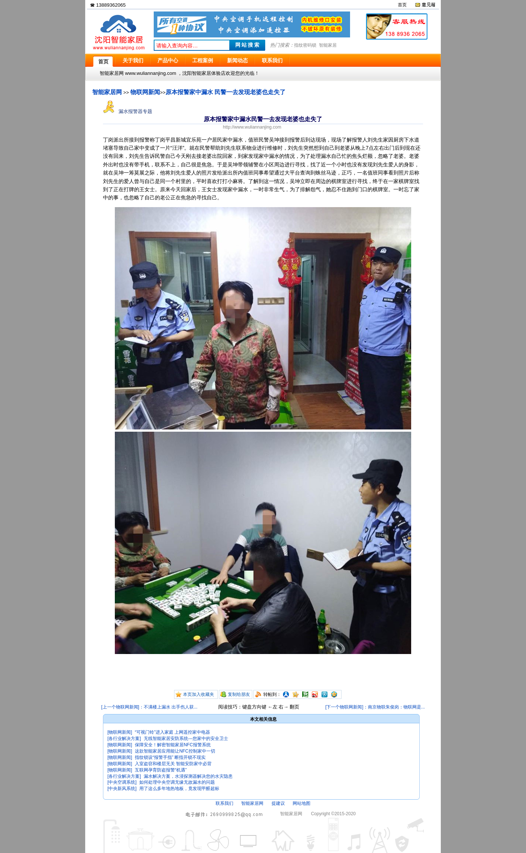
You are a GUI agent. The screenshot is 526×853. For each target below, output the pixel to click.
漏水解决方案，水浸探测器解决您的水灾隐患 (188, 776)
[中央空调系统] (122, 782)
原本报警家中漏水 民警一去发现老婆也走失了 (226, 92)
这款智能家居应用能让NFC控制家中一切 (175, 751)
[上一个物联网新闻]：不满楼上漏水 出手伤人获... (149, 707)
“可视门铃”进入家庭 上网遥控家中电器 (172, 732)
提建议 (278, 803)
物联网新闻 (145, 92)
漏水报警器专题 (127, 111)
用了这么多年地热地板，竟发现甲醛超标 (179, 788)
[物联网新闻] (119, 732)
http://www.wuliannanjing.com (252, 127)
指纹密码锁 (305, 45)
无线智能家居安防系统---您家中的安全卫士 (186, 738)
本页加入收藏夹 (198, 694)
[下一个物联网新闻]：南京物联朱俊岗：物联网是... (375, 707)
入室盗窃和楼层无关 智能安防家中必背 (173, 763)
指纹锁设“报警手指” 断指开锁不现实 (170, 757)
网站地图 (301, 803)
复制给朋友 (239, 694)
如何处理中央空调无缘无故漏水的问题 (177, 782)
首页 (402, 4)
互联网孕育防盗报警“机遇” (161, 770)
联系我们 (224, 803)
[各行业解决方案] (124, 738)
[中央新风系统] (122, 788)
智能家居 (328, 45)
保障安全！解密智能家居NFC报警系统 (173, 744)
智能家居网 (107, 92)
